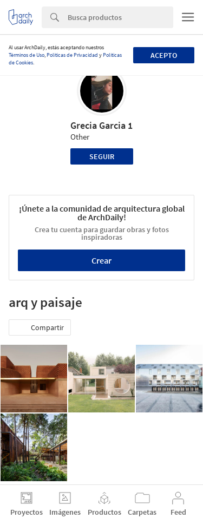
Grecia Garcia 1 (101, 125)
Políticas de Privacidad (72, 54)
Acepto (163, 55)
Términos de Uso (26, 54)
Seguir (101, 156)
